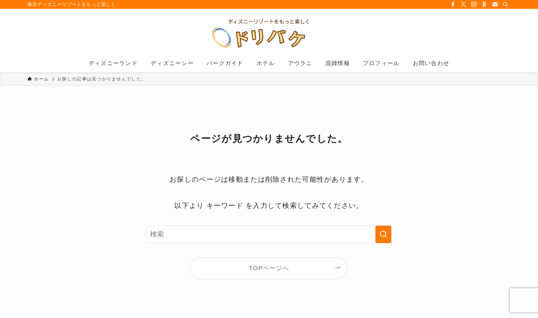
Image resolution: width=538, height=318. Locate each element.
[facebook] (453, 4)
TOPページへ (269, 268)
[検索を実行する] (383, 234)
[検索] (505, 4)
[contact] (495, 4)
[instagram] (474, 4)
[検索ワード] (269, 234)
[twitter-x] (463, 4)
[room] (484, 4)
